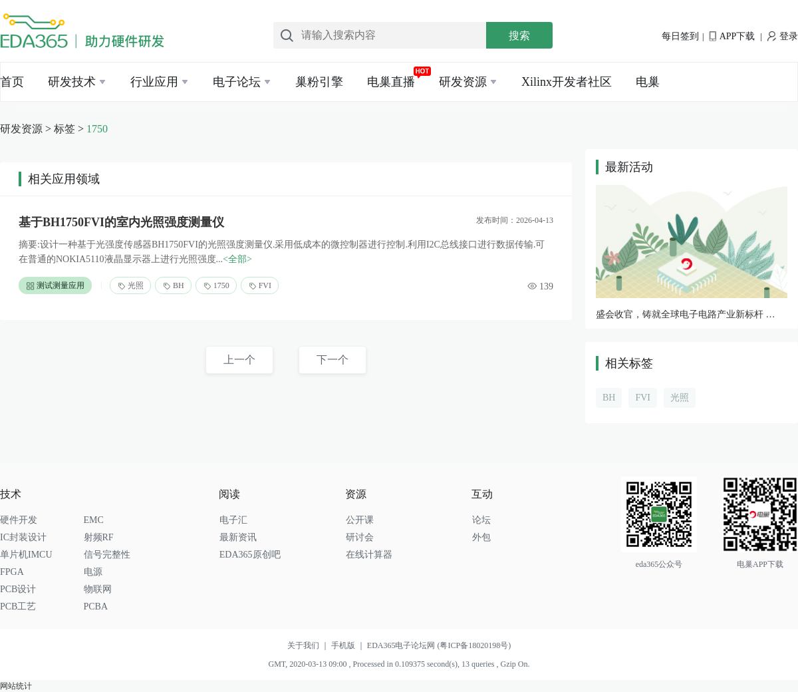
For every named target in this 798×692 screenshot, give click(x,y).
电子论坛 (237, 81)
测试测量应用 (55, 286)
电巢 (648, 81)
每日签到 (680, 36)
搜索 (519, 35)
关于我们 (309, 645)
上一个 (239, 359)
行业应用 (154, 81)
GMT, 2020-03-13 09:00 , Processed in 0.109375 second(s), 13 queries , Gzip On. (398, 664)
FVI (259, 286)
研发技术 (72, 81)
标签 (64, 128)
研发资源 (463, 81)
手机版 (349, 645)
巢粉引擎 (319, 81)
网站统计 (16, 686)
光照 (130, 286)
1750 (97, 128)
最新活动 (629, 167)
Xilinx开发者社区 (566, 81)
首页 (12, 81)
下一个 (332, 359)
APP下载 (732, 36)
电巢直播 (391, 81)
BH (173, 286)
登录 (782, 36)
